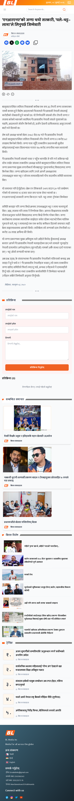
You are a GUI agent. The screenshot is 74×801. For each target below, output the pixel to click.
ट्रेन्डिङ (9, 643)
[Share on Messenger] (22, 43)
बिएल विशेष (12, 535)
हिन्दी (9, 758)
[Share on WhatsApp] (17, 43)
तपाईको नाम (10, 309)
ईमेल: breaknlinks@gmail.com (17, 772)
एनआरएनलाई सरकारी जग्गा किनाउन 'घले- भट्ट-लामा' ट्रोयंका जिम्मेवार (35, 197)
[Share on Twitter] (12, 43)
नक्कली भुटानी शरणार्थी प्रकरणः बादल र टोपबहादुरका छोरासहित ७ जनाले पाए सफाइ (36, 479)
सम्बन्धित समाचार (15, 399)
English (10, 762)
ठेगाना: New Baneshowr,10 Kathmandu (20, 784)
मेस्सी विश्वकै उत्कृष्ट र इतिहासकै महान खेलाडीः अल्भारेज (28, 436)
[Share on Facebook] (6, 43)
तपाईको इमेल (10, 324)
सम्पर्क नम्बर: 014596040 (15, 776)
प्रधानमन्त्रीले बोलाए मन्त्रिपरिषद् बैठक (20, 522)
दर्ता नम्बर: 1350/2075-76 (14, 780)
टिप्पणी (8, 338)
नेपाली (10, 754)
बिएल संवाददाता (16, 440)
